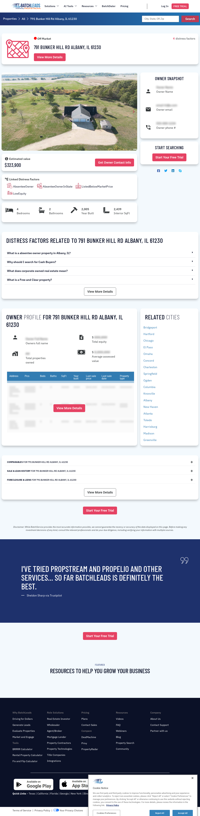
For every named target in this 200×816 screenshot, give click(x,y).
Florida (54, 793)
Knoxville (149, 393)
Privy (84, 743)
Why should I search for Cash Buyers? (31, 262)
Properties (10, 18)
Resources (89, 6)
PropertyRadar (89, 749)
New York (76, 793)
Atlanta (148, 413)
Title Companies (56, 754)
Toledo (147, 420)
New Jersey (99, 793)
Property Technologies (59, 748)
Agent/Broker (54, 730)
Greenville (150, 440)
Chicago (148, 340)
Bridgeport (150, 327)
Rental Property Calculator (27, 755)
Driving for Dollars (22, 718)
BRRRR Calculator (22, 749)
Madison (148, 433)
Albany (147, 400)
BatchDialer (109, 6)
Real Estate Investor (58, 718)
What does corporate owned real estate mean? (37, 271)
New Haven (150, 407)
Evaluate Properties (23, 730)
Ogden (147, 380)
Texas (32, 793)
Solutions (52, 6)
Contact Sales (89, 724)
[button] (190, 19)
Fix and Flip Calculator (25, 761)
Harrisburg (150, 426)
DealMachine (88, 737)
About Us (155, 718)
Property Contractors (59, 742)
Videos (120, 718)
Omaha (148, 354)
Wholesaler (53, 724)
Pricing (124, 6)
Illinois (87, 793)
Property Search (125, 742)
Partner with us (159, 730)
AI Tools (70, 6)
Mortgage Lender (56, 736)
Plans (84, 718)
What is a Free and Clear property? (29, 280)
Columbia (149, 387)
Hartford (148, 334)
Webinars (121, 730)
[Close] (192, 810)
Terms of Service (21, 810)
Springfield (150, 373)
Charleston (150, 367)
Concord (148, 360)
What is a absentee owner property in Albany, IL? (39, 253)
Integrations (54, 760)
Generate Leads (21, 724)
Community (122, 748)
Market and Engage (23, 736)
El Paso (148, 347)
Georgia (64, 793)
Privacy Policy (42, 810)
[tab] (100, 462)
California (42, 793)
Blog (118, 736)
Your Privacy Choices (68, 810)
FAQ (118, 724)
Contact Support (159, 724)
